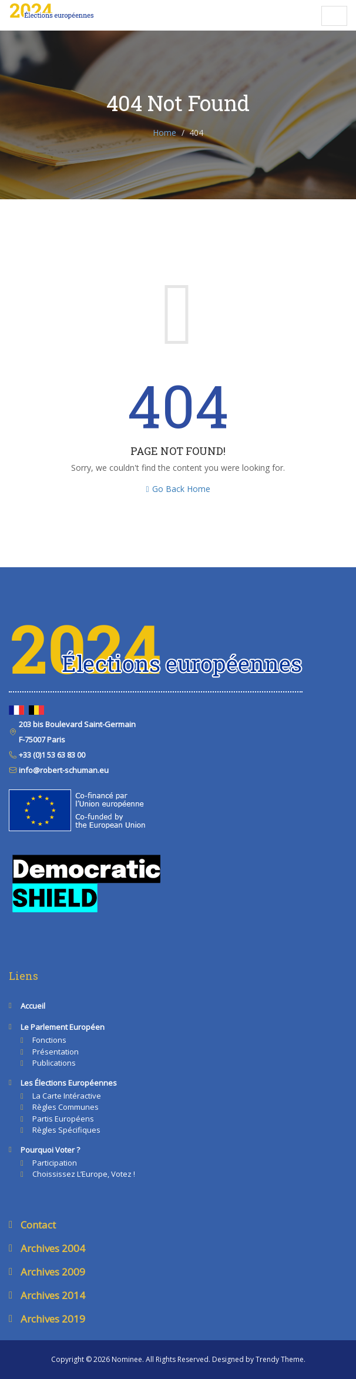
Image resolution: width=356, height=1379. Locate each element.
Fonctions (49, 1040)
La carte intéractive (66, 1095)
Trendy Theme (280, 1359)
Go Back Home (178, 488)
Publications (54, 1062)
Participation (54, 1162)
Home (164, 132)
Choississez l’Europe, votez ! (83, 1174)
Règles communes (65, 1107)
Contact (38, 1224)
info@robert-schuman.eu (63, 770)
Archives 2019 (53, 1319)
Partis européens (63, 1118)
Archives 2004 (53, 1248)
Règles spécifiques (66, 1129)
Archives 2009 (53, 1271)
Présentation (55, 1051)
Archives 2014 (53, 1295)
